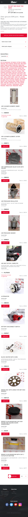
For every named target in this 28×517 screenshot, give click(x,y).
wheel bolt (15, 85)
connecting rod (13, 68)
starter (17, 81)
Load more (14, 476)
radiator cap (18, 79)
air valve (23, 62)
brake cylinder (8, 65)
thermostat (3, 84)
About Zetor (14, 489)
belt (22, 63)
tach (15, 82)
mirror (2, 78)
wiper (20, 85)
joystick (25, 75)
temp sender (20, 82)
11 (21, 476)
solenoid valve (11, 81)
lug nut (23, 76)
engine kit (13, 71)
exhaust (19, 71)
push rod (11, 79)
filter (23, 71)
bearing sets (17, 63)
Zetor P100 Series (5, 493)
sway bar (6, 82)
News (14, 491)
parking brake (23, 78)
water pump (9, 85)
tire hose (9, 84)
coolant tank (20, 68)
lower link (17, 76)
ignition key (8, 75)
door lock (22, 69)
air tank (19, 62)
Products (5, 489)
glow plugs (20, 73)
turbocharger (15, 84)
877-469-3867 (15, 12)
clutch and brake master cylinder (18, 66)
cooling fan (4, 69)
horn (24, 73)
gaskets (6, 73)
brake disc (15, 65)
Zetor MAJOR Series (5, 491)
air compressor (6, 62)
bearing (11, 63)
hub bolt (3, 75)
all (1, 62)
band (7, 63)
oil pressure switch (9, 78)
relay (23, 79)
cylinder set (16, 69)
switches (11, 82)
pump (7, 79)
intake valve (19, 75)
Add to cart (5, 146)
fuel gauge (9, 72)
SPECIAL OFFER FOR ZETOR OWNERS (14, 35)
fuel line (14, 72)
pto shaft (3, 79)
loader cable (10, 76)
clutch (7, 66)
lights (5, 76)
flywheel (3, 72)
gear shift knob (12, 73)
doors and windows (6, 71)
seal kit (2, 81)
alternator (3, 63)
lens (2, 76)
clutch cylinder (4, 68)
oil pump (16, 78)
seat (6, 81)
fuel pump (20, 72)
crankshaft (10, 69)
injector (14, 75)
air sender (13, 62)
